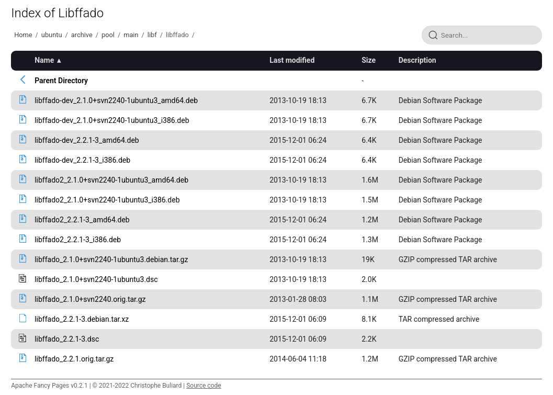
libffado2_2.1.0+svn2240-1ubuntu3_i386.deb (107, 200)
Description (417, 60)
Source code (203, 385)
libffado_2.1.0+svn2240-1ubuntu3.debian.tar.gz (111, 259)
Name (44, 60)
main (130, 35)
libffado (177, 35)
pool (108, 35)
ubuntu (51, 35)
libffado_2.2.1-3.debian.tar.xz (82, 319)
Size (369, 60)
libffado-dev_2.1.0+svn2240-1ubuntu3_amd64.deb (116, 100)
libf (152, 35)
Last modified (291, 60)
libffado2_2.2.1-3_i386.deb (78, 239)
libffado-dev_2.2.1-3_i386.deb (82, 160)
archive (82, 35)
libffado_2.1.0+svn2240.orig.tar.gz (90, 299)
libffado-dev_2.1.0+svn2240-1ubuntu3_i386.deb (112, 120)
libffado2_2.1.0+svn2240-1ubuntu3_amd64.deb (111, 180)
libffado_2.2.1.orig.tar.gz (74, 359)
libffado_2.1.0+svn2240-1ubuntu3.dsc (96, 279)
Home (23, 35)
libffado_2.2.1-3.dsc (67, 339)
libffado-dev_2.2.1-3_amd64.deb (87, 140)
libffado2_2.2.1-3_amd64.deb (82, 220)
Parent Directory (61, 80)
